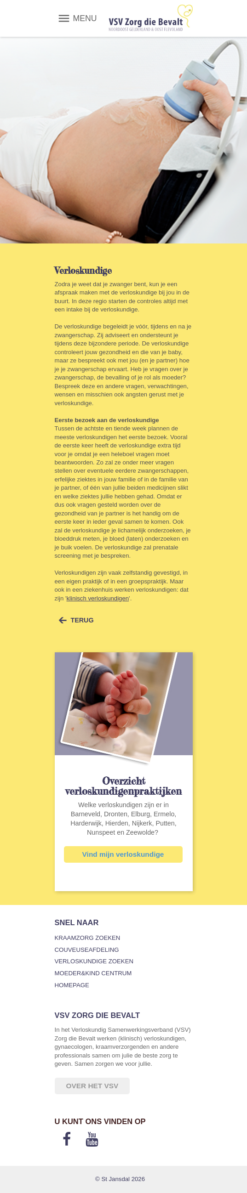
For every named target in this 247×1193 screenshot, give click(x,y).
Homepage (72, 985)
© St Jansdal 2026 (120, 1179)
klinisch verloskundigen (97, 598)
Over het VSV (92, 1086)
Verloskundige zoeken (94, 961)
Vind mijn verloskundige (123, 854)
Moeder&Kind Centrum (93, 973)
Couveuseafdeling (87, 949)
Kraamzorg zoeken (88, 937)
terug (82, 620)
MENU (85, 18)
